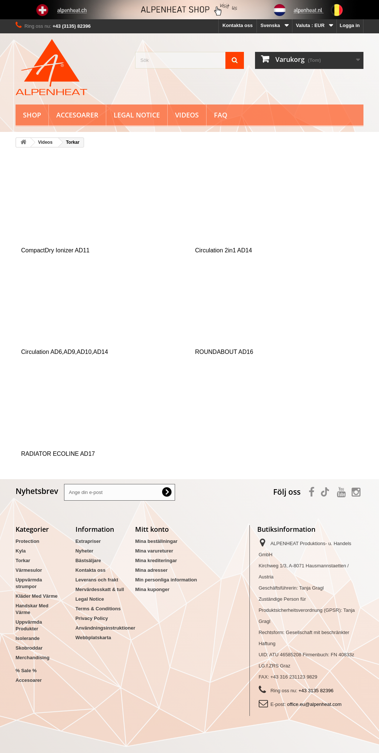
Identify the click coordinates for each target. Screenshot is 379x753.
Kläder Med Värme (36, 596)
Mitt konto (152, 529)
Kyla (21, 551)
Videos (187, 114)
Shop (32, 114)
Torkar (23, 560)
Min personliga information (166, 580)
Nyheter (84, 551)
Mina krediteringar (156, 560)
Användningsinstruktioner (105, 628)
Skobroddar (29, 648)
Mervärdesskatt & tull (100, 589)
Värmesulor (29, 570)
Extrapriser (88, 541)
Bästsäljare (88, 560)
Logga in (350, 25)
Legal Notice (137, 114)
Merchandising (33, 657)
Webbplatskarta (93, 637)
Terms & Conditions (98, 608)
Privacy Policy (92, 618)
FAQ (220, 114)
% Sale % (26, 670)
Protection (27, 541)
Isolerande (28, 638)
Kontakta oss (237, 25)
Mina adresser (151, 570)
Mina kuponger (152, 589)
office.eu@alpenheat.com (314, 704)
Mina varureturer (154, 551)
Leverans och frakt (97, 580)
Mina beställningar (156, 541)
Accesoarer (77, 114)
